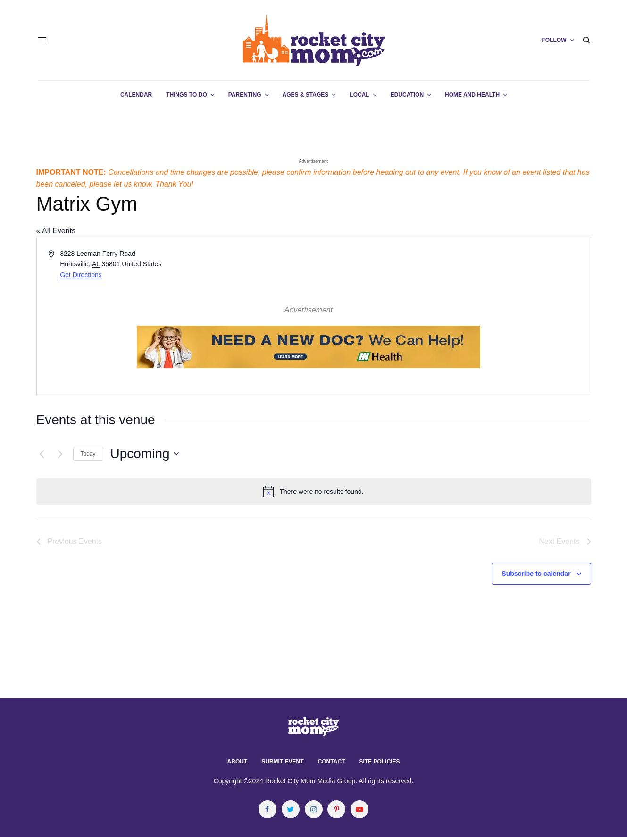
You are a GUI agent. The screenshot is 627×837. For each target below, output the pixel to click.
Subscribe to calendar (536, 573)
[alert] (313, 491)
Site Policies (379, 761)
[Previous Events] (42, 454)
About (237, 761)
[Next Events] (60, 454)
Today (88, 454)
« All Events (56, 231)
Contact (331, 761)
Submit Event (282, 761)
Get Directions (81, 275)
